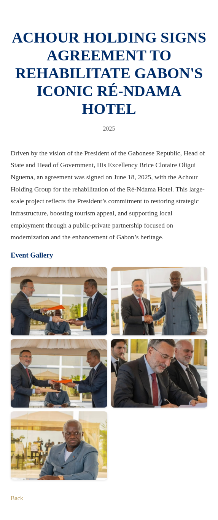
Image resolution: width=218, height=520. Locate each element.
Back (17, 498)
